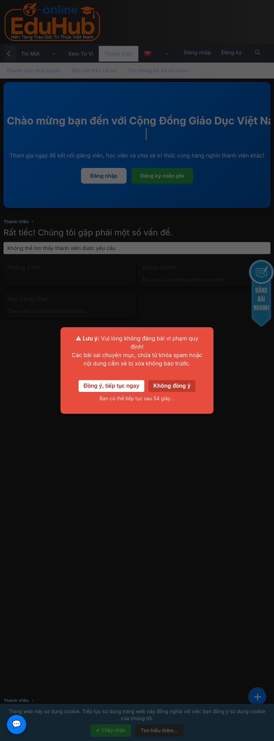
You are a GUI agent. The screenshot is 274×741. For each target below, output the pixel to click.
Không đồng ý (172, 386)
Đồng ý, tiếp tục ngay (111, 386)
